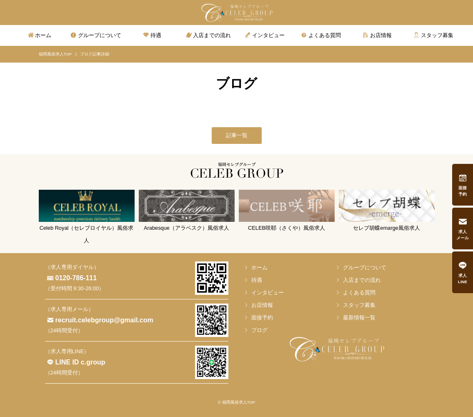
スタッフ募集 (359, 305)
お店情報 (262, 305)
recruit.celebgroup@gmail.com (104, 320)
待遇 (256, 280)
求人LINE (462, 278)
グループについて (364, 267)
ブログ (259, 330)
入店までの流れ (362, 280)
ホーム (259, 267)
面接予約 (262, 317)
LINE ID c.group (80, 362)
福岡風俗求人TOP (55, 54)
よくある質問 (359, 292)
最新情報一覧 (359, 317)
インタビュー (267, 292)
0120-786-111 (76, 277)
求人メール (462, 234)
